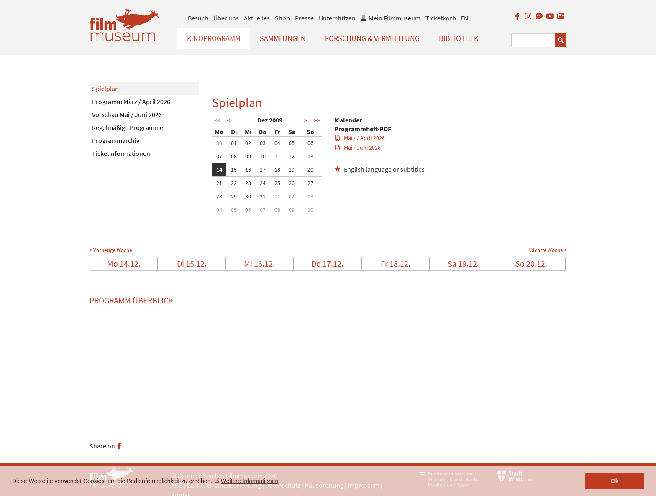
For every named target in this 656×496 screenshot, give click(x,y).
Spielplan (105, 88)
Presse (304, 18)
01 (234, 143)
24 (263, 183)
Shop (282, 18)
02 (248, 143)
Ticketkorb (440, 18)
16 (248, 169)
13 (310, 156)
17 (263, 169)
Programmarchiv (115, 140)
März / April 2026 (360, 138)
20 (310, 169)
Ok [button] (615, 481)
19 (292, 169)
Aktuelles (257, 18)
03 (263, 143)
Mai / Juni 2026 (358, 147)
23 (248, 183)
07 (219, 156)
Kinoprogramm (214, 38)
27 (310, 183)
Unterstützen (337, 18)
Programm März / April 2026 (131, 101)
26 (292, 183)
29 (234, 196)
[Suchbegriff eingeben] (533, 40)
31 (263, 196)
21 (219, 183)
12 (292, 156)
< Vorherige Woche (111, 250)
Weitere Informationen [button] (249, 481)
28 (219, 196)
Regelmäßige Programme (127, 127)
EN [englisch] (464, 18)
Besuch (198, 18)
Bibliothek (458, 38)
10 (263, 156)
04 (277, 143)
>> (317, 120)
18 (277, 169)
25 (277, 183)
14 (219, 169)
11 (277, 156)
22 (234, 183)
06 (310, 143)
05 (292, 143)
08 (234, 156)
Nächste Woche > (547, 250)
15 (234, 169)
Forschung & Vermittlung (372, 38)
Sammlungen (283, 38)
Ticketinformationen (121, 153)
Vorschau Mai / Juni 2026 (127, 114)
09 (248, 156)
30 (219, 143)
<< (217, 120)
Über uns (226, 18)
